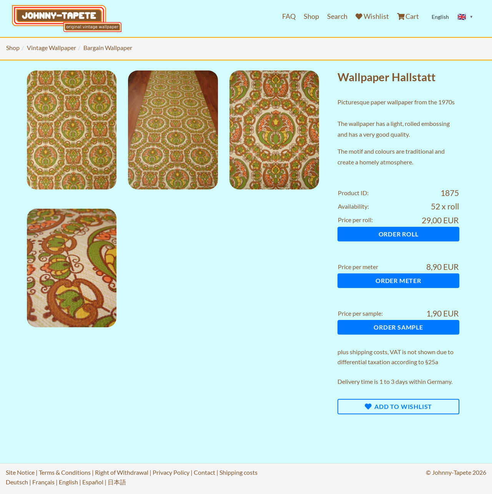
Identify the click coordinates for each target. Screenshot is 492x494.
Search (337, 16)
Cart (408, 16)
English (68, 482)
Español (92, 482)
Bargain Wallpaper (107, 47)
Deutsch (17, 482)
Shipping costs (238, 472)
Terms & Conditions (65, 472)
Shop (311, 16)
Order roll (399, 234)
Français (43, 482)
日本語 (117, 482)
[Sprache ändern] (465, 17)
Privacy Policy (171, 472)
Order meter (398, 280)
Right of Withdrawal (121, 472)
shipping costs (368, 351)
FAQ (289, 16)
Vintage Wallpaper (51, 47)
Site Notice (20, 472)
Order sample (398, 327)
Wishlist (372, 16)
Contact (204, 472)
